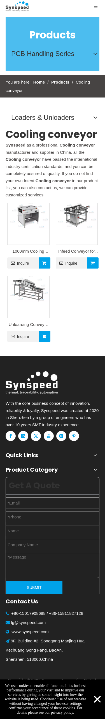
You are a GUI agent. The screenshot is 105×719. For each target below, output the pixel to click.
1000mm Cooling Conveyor (28, 252)
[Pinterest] (74, 436)
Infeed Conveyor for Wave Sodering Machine (76, 252)
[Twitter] (36, 436)
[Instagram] (61, 436)
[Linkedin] (23, 436)
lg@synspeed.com (28, 622)
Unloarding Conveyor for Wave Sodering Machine (28, 325)
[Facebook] (11, 436)
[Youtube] (49, 436)
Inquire (18, 263)
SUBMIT (34, 587)
